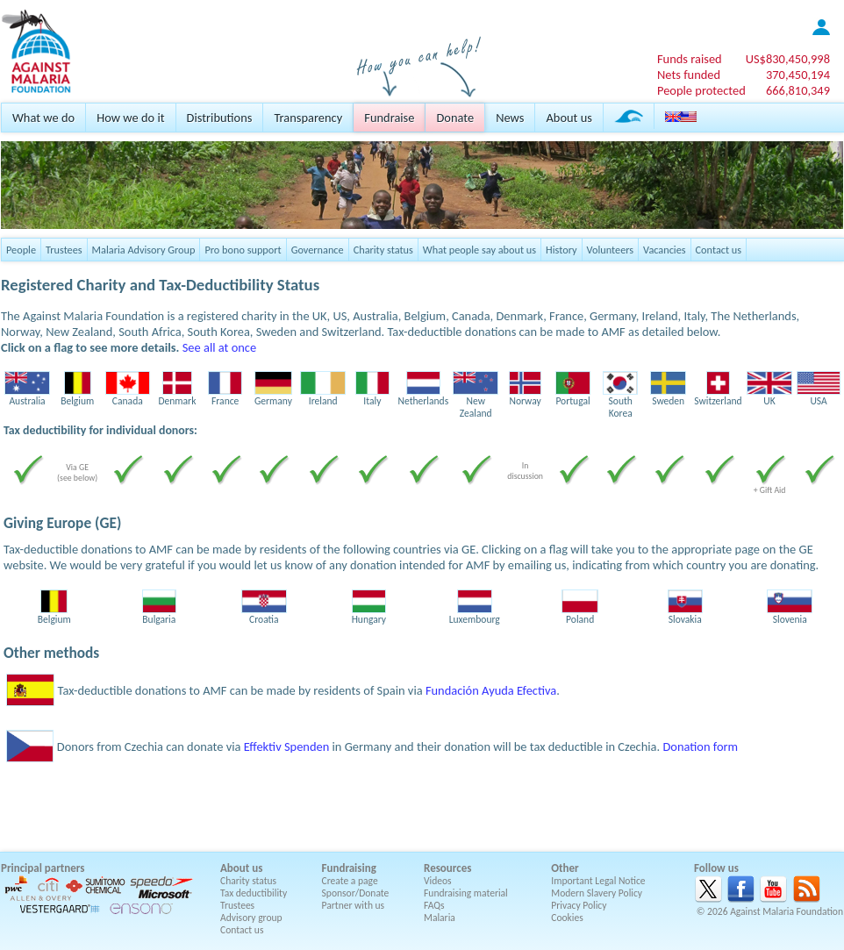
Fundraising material (466, 893)
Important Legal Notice (598, 881)
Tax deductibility (253, 893)
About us (568, 117)
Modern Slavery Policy (596, 893)
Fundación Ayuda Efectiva (491, 690)
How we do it (130, 117)
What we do (43, 117)
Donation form (700, 746)
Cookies (567, 917)
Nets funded (688, 74)
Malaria (439, 917)
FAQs (434, 905)
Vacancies (664, 249)
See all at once (219, 347)
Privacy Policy (578, 905)
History (561, 249)
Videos (438, 881)
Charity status (383, 249)
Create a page (350, 881)
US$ (788, 59)
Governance (317, 249)
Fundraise (389, 117)
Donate (455, 117)
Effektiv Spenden (287, 746)
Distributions (220, 117)
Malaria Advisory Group (144, 249)
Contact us (718, 249)
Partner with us (353, 905)
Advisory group (251, 917)
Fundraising (349, 868)
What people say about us (479, 249)
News (510, 117)
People (21, 249)
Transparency (308, 117)
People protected (701, 90)
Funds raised (689, 59)
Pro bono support (242, 249)
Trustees (64, 249)
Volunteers (610, 249)
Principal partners (42, 868)
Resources (447, 868)
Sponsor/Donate (356, 893)
